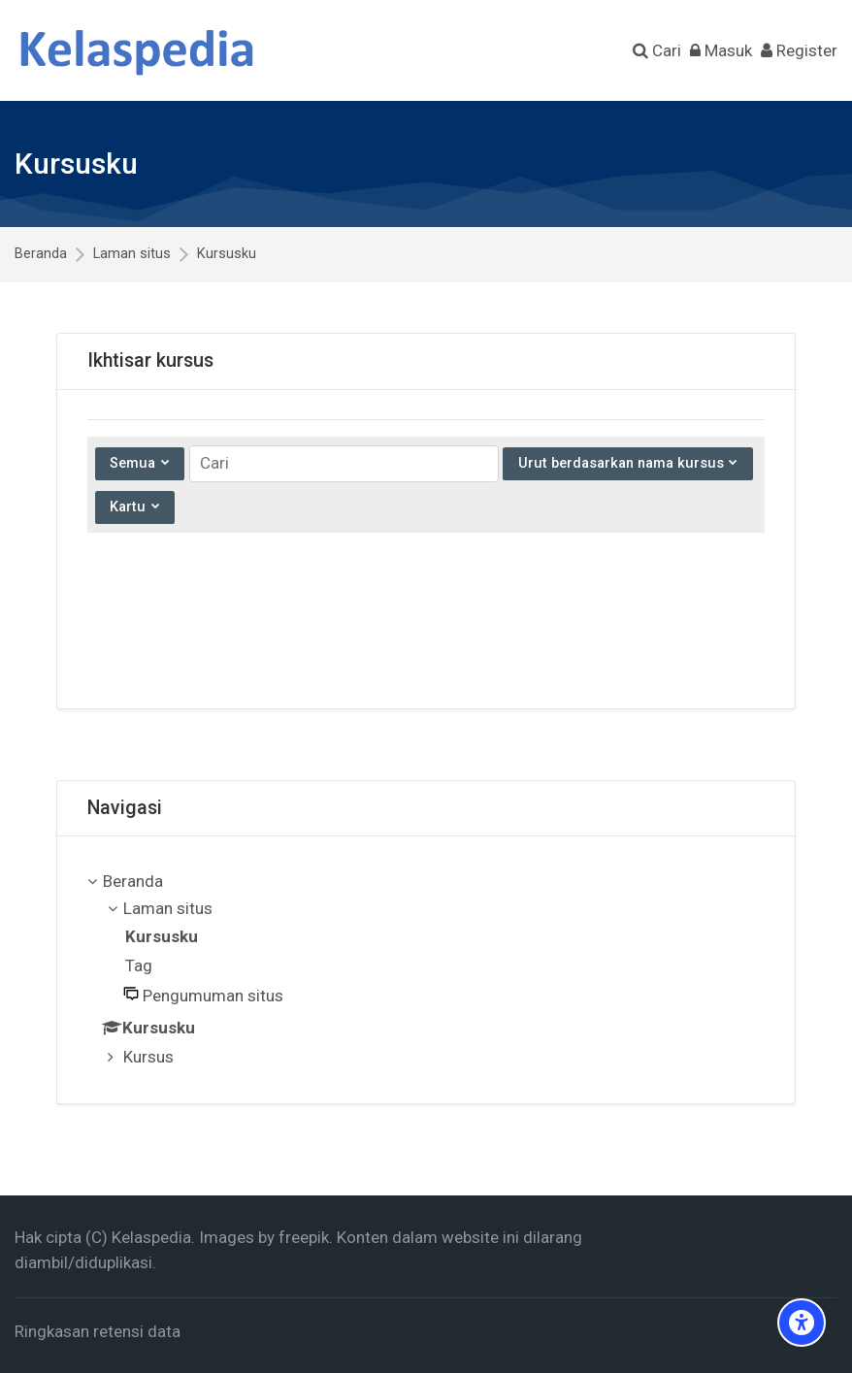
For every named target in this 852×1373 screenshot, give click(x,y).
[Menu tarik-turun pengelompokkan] (139, 463)
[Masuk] (721, 50)
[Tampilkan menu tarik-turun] (135, 507)
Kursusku (226, 254)
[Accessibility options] (801, 1322)
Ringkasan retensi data (97, 1331)
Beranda (41, 254)
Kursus (148, 1056)
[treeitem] (426, 970)
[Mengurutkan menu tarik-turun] (627, 463)
